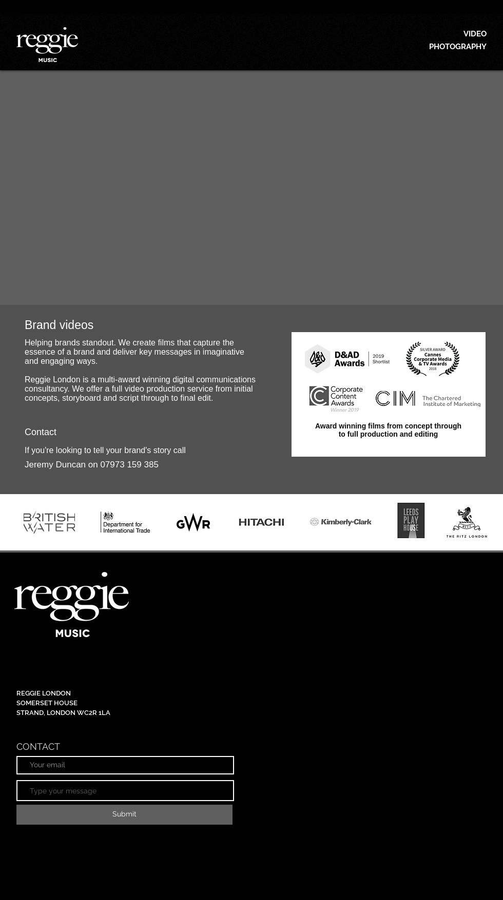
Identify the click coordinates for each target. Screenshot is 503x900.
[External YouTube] (251, 187)
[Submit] (124, 815)
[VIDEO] (440, 33)
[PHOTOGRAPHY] (440, 46)
